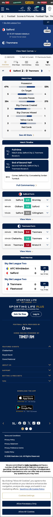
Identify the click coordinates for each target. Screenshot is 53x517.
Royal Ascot (7, 355)
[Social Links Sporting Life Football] (30, 428)
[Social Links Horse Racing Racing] (26, 428)
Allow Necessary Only (27, 504)
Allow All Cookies (26, 513)
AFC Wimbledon (19, 268)
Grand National (8, 359)
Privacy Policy (10, 440)
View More (26, 219)
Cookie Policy (9, 452)
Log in (36, 314)
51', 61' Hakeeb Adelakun (19, 34)
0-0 (27, 213)
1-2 (27, 206)
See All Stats (26, 135)
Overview (5, 65)
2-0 (27, 200)
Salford (10, 29)
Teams (47, 65)
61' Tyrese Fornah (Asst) (18, 37)
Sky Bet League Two (11, 23)
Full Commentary (26, 185)
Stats (37, 65)
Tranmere (12, 42)
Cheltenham (7, 350)
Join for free (20, 314)
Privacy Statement (11, 444)
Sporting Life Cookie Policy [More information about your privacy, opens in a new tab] (32, 490)
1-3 (27, 238)
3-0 (27, 232)
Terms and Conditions (12, 436)
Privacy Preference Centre (14, 448)
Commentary (26, 65)
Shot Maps (16, 65)
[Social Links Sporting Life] (22, 428)
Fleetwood (16, 288)
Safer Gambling (31, 465)
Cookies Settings (26, 496)
